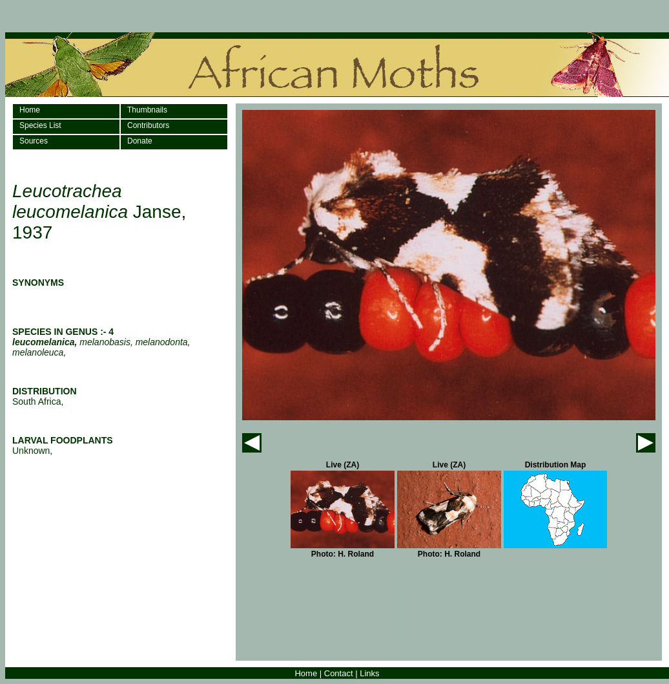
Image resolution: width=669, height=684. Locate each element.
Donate (139, 140)
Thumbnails (147, 109)
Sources (33, 140)
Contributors (148, 125)
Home (29, 109)
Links (369, 673)
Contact (338, 673)
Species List (40, 125)
